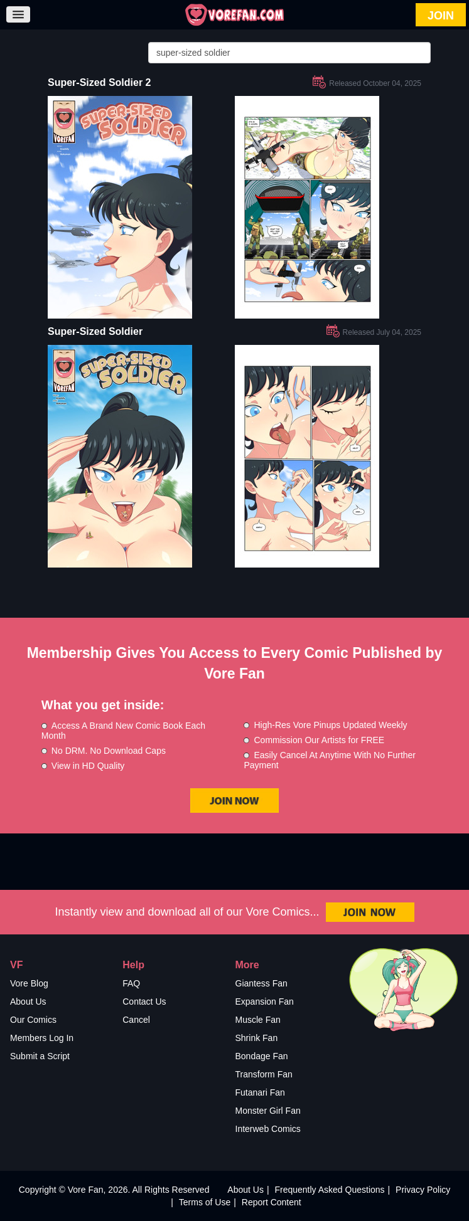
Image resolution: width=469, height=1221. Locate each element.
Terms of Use (204, 1202)
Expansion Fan (264, 1001)
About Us (28, 1001)
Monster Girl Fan (268, 1111)
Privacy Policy (423, 1190)
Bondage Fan (261, 1056)
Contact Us (144, 1001)
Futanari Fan (260, 1092)
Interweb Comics (268, 1129)
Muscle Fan (258, 1020)
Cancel (136, 1020)
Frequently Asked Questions (329, 1190)
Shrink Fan (256, 1038)
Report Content (271, 1202)
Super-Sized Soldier (95, 331)
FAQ (131, 983)
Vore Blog (29, 983)
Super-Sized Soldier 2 (99, 82)
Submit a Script (40, 1056)
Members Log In (41, 1038)
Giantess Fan (261, 983)
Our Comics (33, 1020)
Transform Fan (264, 1074)
